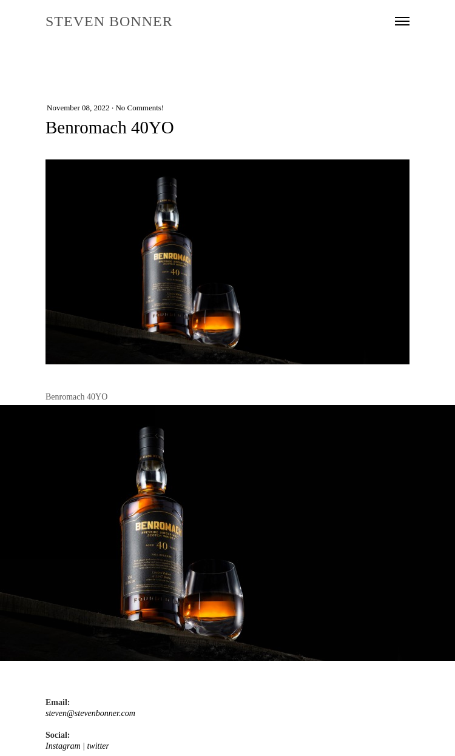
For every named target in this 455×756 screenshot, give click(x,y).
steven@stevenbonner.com (90, 713)
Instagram (63, 746)
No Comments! (139, 107)
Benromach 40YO (110, 127)
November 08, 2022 (78, 107)
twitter (98, 746)
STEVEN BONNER (109, 21)
